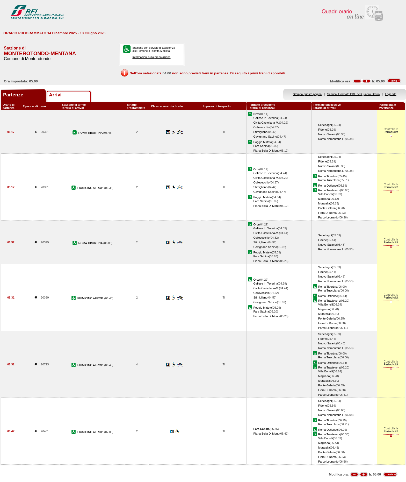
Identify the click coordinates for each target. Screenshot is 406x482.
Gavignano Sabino (265, 136)
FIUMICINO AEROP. (90, 187)
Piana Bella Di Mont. (266, 150)
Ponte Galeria (327, 208)
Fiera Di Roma (327, 212)
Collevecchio (261, 127)
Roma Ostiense (328, 185)
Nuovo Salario (327, 134)
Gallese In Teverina (265, 117)
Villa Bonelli (325, 194)
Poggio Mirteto (262, 142)
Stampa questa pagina (307, 94)
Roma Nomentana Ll (331, 138)
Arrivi (55, 94)
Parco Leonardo (328, 217)
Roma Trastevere (329, 190)
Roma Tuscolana (329, 180)
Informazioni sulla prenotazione (151, 57)
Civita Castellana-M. (266, 122)
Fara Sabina (261, 145)
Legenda (390, 94)
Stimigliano (260, 131)
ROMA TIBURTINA (90, 132)
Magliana (324, 198)
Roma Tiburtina (328, 176)
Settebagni (325, 124)
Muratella (324, 203)
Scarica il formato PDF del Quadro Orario (353, 94)
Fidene (322, 129)
